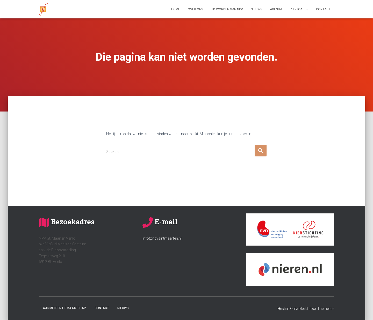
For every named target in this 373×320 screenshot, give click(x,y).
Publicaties (299, 9)
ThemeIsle (325, 309)
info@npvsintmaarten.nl (162, 238)
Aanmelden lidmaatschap (64, 308)
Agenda (276, 9)
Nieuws (256, 9)
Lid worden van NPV (227, 9)
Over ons (195, 9)
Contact (323, 9)
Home (175, 9)
